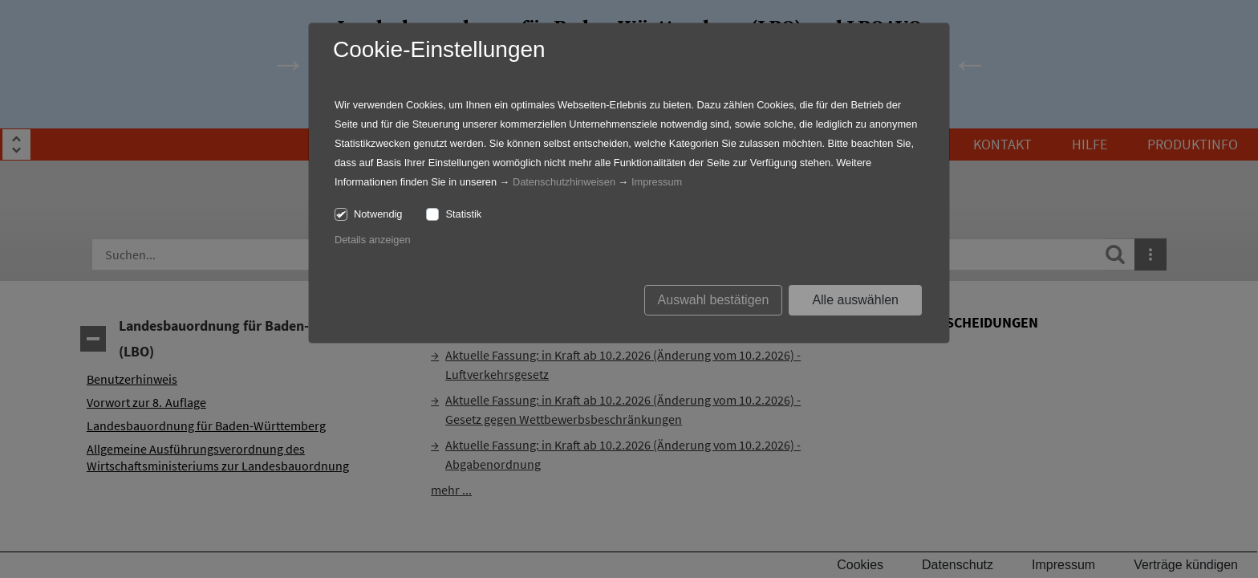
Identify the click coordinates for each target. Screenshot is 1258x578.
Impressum (656, 182)
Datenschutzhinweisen (564, 182)
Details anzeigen (373, 240)
